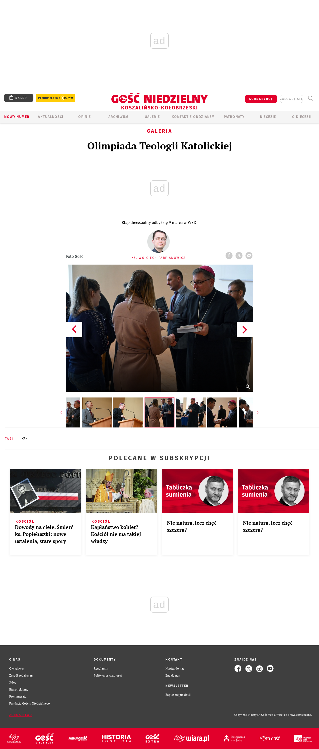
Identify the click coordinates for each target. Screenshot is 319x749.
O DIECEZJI (302, 117)
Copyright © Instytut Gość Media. (255, 715)
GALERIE (152, 117)
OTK (24, 438)
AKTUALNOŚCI (50, 117)
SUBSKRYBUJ (261, 99)
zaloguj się (291, 99)
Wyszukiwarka (310, 98)
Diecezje (268, 117)
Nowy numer (16, 117)
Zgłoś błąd (20, 715)
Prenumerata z (55, 98)
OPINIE (84, 117)
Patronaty (234, 117)
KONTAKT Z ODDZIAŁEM (193, 117)
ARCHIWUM (118, 117)
